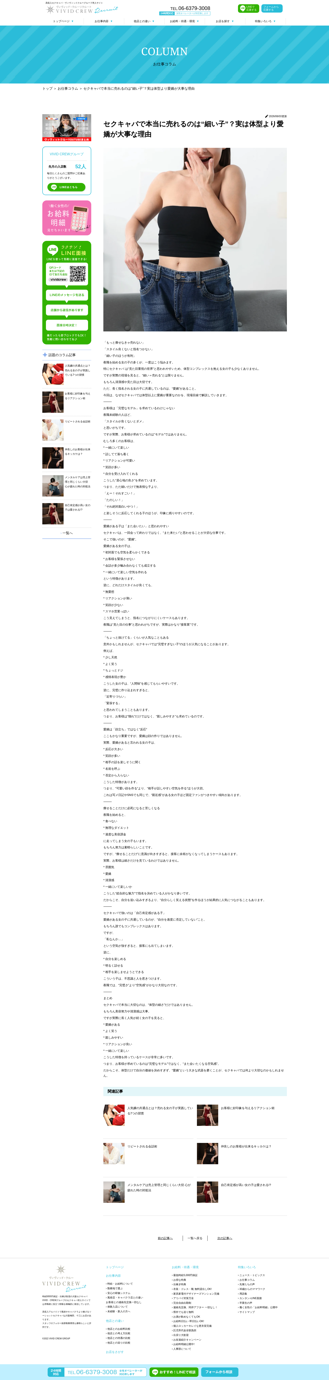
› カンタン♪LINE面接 (250, 1298)
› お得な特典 (179, 1279)
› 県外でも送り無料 (183, 1312)
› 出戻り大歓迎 (180, 1335)
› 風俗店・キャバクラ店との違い (124, 1297)
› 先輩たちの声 (246, 1284)
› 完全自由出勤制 (181, 1302)
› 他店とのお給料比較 (118, 1328)
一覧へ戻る (195, 1238)
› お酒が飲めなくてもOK (186, 1316)
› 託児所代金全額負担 (184, 1330)
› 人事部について (181, 1348)
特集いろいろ (265, 21)
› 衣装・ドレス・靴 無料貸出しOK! (192, 1289)
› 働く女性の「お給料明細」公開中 (258, 1307)
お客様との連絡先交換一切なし (124, 1302)
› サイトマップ (246, 1312)
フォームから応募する (271, 8)
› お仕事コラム (246, 1279)
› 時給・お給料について (119, 1283)
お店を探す (225, 21)
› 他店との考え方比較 (118, 1333)
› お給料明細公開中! (183, 1344)
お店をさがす (115, 1352)
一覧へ (67, 533)
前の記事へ (165, 1238)
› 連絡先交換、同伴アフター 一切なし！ (195, 1307)
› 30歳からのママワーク (251, 1289)
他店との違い (144, 21)
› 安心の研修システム (118, 1293)
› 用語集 (242, 1293)
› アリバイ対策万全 (183, 1298)
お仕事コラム (68, 88)
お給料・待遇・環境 (184, 21)
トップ (47, 88)
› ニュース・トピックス (251, 1275)
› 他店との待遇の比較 (118, 1338)
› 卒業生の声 (245, 1302)
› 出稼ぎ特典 (179, 1284)
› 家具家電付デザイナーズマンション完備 (195, 1293)
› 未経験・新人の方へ (118, 1311)
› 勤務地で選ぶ (114, 1288)
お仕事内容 (104, 21)
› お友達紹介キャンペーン (186, 1339)
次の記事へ (224, 1238)
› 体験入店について (117, 1306)
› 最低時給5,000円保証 (185, 1275)
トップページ (63, 21)
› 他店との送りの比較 (118, 1342)
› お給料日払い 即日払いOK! (188, 1321)
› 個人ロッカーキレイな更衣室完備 (192, 1325)
